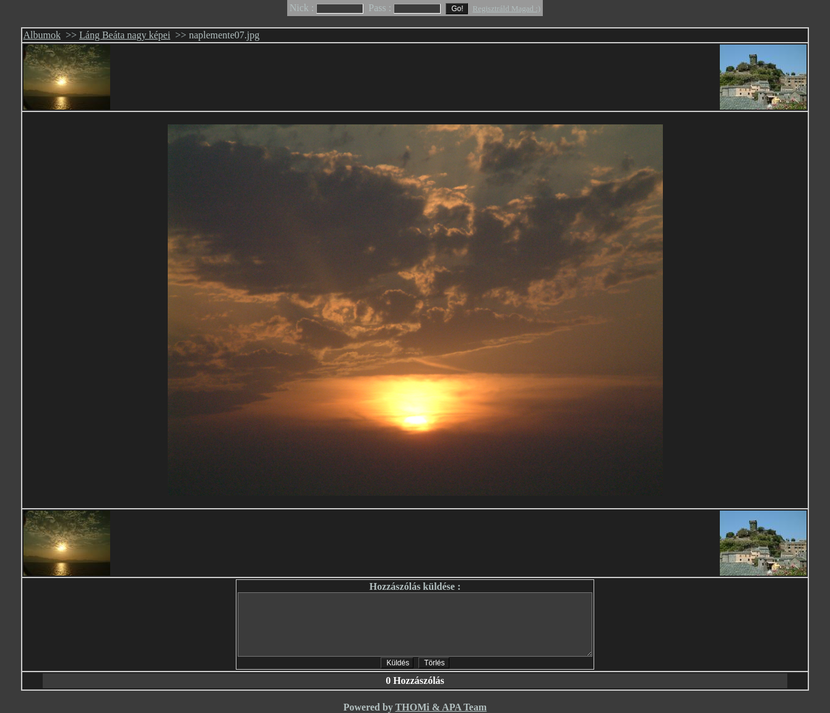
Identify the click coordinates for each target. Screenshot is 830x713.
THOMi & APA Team (441, 707)
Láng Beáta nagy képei (124, 35)
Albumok (42, 35)
